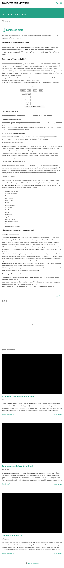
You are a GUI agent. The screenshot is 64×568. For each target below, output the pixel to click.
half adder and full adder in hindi (18, 396)
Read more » (58, 414)
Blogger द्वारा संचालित (32, 563)
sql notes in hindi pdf (12, 535)
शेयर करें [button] (58, 296)
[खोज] (57, 3)
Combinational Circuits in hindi (17, 466)
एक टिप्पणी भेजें (10, 414)
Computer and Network (15, 3)
